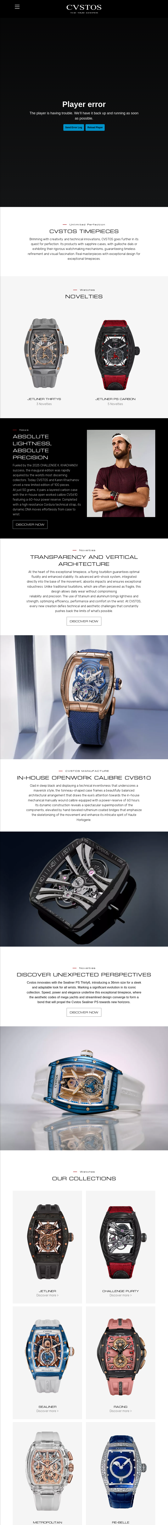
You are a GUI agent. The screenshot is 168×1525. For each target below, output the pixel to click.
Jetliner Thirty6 (45, 399)
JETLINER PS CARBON (117, 399)
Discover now (30, 524)
